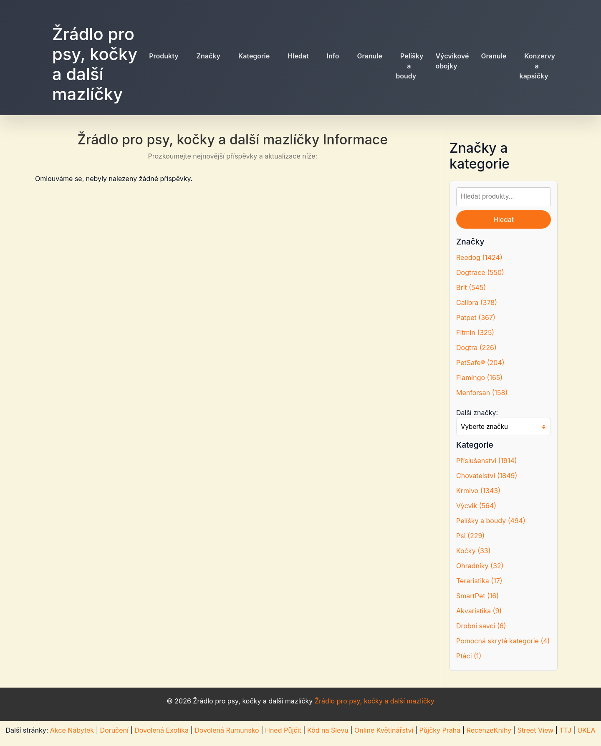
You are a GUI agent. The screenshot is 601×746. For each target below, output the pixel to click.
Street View (535, 730)
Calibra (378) (476, 302)
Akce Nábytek (72, 730)
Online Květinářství (383, 730)
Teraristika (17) (479, 581)
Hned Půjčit (283, 730)
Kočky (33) (473, 551)
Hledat (298, 56)
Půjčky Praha (440, 730)
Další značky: (477, 412)
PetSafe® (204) (480, 362)
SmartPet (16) (477, 596)
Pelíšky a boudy (409, 66)
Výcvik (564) (476, 506)
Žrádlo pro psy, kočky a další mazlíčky (94, 64)
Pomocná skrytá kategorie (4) (503, 641)
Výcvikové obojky (452, 61)
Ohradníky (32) (479, 566)
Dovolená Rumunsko (226, 730)
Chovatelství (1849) (486, 475)
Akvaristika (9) (479, 611)
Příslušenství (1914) (486, 460)
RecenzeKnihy (489, 730)
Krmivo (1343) (478, 490)
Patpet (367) (475, 317)
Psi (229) (470, 536)
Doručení (114, 730)
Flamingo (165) (479, 377)
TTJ (565, 730)
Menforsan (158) (482, 392)
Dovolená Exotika (161, 730)
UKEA (586, 730)
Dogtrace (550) (480, 272)
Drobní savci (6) (481, 626)
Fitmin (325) (475, 332)
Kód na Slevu (327, 730)
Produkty (163, 56)
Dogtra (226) (476, 347)
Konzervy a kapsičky (537, 66)
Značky (208, 56)
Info (333, 56)
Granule (369, 56)
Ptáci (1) (468, 656)
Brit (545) (471, 287)
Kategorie (254, 56)
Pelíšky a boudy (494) (490, 521)
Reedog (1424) (479, 257)
